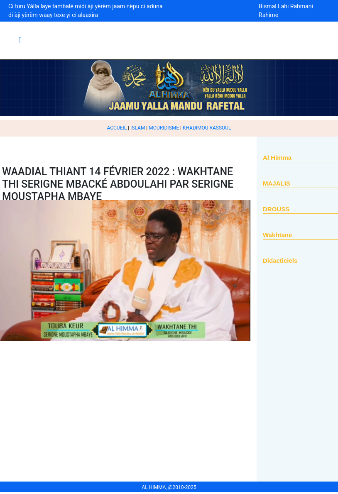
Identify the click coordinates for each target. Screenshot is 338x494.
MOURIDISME (164, 128)
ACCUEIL (117, 128)
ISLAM (137, 128)
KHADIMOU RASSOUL (207, 128)
